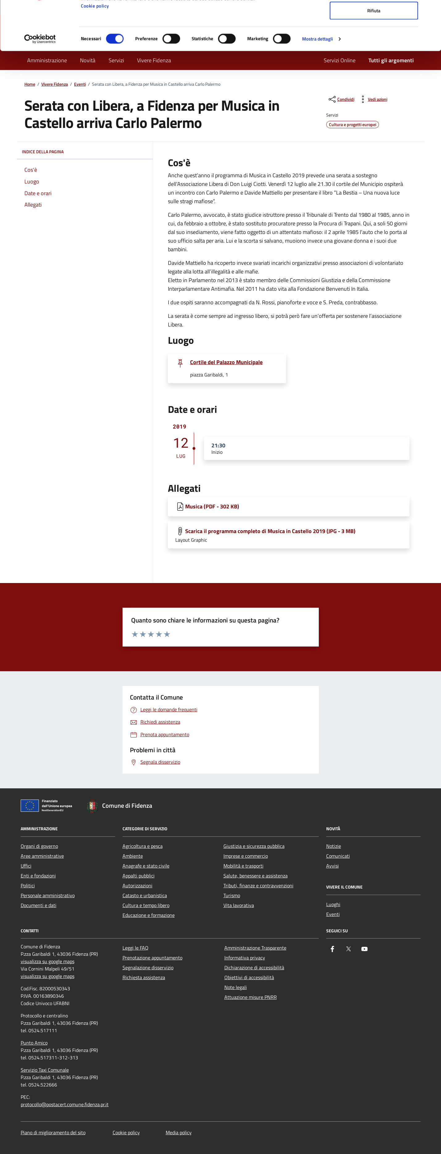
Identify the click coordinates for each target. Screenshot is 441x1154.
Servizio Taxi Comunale (45, 1070)
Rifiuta (374, 56)
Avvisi (332, 865)
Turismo (231, 895)
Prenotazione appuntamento (152, 957)
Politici (28, 885)
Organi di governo (39, 846)
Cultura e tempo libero (146, 905)
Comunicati (338, 856)
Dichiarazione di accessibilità (254, 967)
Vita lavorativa (238, 905)
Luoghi (333, 904)
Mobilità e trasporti (243, 865)
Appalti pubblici (139, 875)
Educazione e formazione (149, 915)
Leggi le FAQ (135, 947)
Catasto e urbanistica (145, 895)
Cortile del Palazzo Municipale (226, 362)
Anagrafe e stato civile (146, 865)
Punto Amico (34, 1042)
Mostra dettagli (317, 84)
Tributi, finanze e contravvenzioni (258, 885)
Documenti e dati (38, 905)
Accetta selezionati (374, 36)
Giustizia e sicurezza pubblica (254, 846)
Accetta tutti (374, 16)
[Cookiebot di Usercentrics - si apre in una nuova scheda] (40, 85)
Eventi (333, 914)
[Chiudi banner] (431, 9)
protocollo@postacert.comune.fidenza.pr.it (65, 1104)
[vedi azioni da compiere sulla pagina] (373, 99)
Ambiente (133, 856)
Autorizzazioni (137, 885)
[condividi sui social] (341, 99)
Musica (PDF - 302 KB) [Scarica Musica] (212, 506)
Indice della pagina (85, 151)
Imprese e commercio (245, 856)
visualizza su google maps (47, 961)
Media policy (179, 1132)
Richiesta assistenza (144, 977)
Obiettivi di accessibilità (249, 977)
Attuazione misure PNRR (250, 997)
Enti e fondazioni (38, 875)
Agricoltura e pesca (143, 846)
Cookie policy (95, 51)
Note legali (235, 987)
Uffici (26, 865)
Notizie (333, 846)
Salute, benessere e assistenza (255, 875)
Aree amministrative (42, 856)
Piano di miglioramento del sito (53, 1132)
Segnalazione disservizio (148, 967)
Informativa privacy (244, 957)
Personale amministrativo (48, 895)
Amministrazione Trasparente (255, 947)
